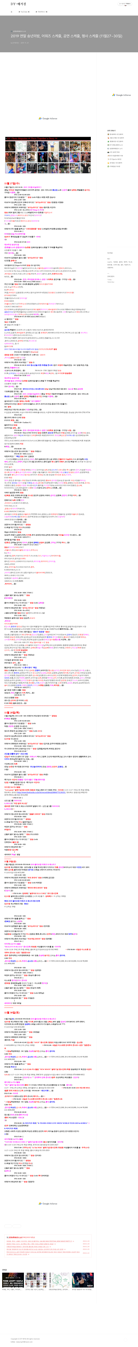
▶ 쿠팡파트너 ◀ (41, 12)
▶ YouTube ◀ (24, 12)
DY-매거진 (18, 4)
